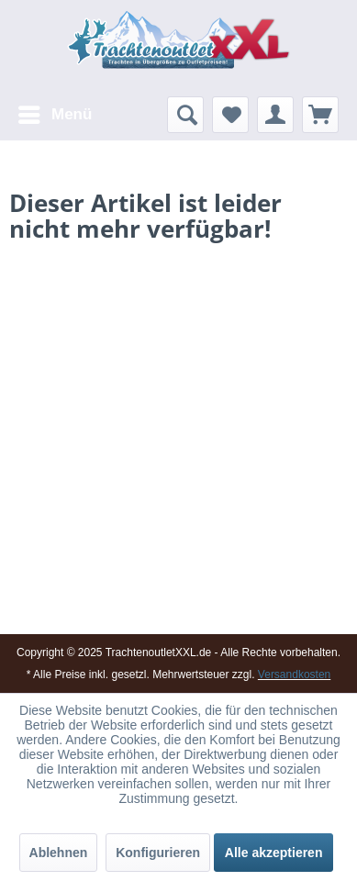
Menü (55, 111)
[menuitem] (54, 114)
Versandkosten (294, 674)
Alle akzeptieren (274, 852)
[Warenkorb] (320, 114)
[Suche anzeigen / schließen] (185, 114)
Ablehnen (58, 852)
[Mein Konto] (275, 114)
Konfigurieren (158, 852)
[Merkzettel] (230, 114)
